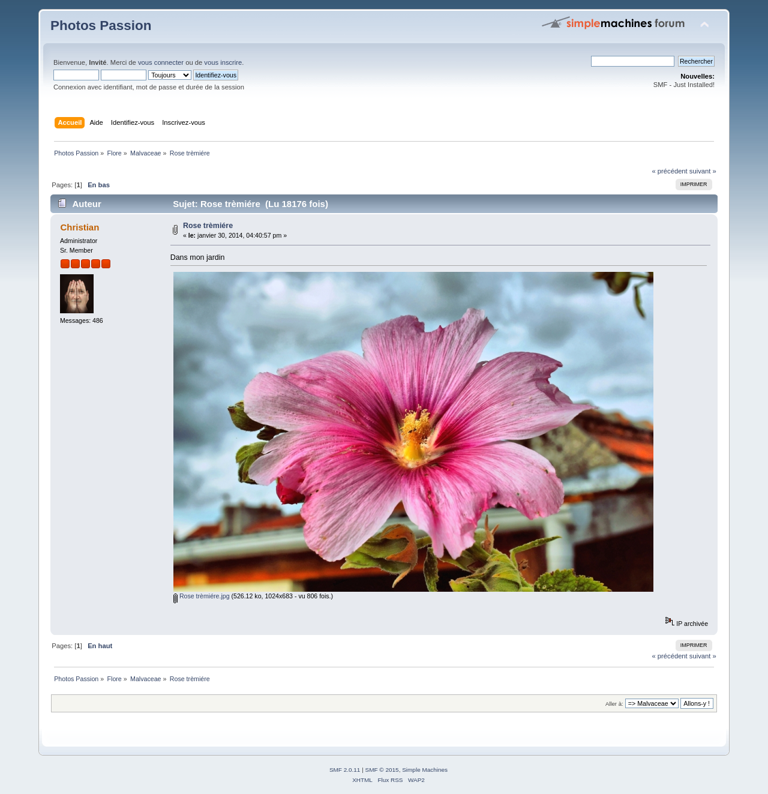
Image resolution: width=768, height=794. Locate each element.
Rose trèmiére (208, 225)
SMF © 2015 (382, 769)
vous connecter (161, 62)
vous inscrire (223, 62)
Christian (79, 227)
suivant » (702, 171)
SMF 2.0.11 (345, 769)
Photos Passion (100, 25)
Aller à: (614, 703)
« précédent (669, 171)
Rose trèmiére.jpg (201, 596)
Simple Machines (425, 769)
